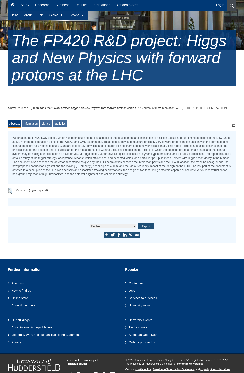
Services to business (143, 298)
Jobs (132, 290)
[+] (233, 125)
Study (25, 5)
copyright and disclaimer (215, 369)
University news (139, 305)
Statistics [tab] (60, 123)
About (28, 15)
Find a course (138, 327)
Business (62, 5)
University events (140, 320)
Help (40, 15)
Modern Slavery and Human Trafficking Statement (45, 334)
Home (14, 15)
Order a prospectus (142, 342)
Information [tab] (31, 123)
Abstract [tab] (14, 123)
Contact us (136, 283)
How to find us (21, 290)
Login (220, 5)
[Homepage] (13, 5)
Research (42, 5)
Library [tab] (46, 123)
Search (56, 15)
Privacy (16, 342)
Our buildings (20, 320)
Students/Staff (127, 5)
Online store (19, 298)
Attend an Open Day (142, 334)
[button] (231, 5)
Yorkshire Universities (190, 363)
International (102, 5)
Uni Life (81, 5)
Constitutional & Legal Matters (31, 327)
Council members (23, 305)
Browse (77, 15)
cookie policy (143, 369)
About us (17, 283)
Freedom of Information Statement (173, 369)
